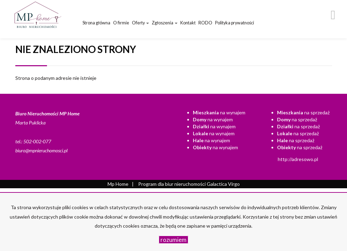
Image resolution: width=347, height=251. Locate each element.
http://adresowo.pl (298, 159)
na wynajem (219, 112)
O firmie (121, 22)
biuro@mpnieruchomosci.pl (41, 150)
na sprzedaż (303, 112)
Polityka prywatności (234, 22)
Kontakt (188, 22)
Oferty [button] (140, 22)
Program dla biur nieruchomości (172, 184)
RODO (205, 22)
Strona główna (96, 22)
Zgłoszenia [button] (165, 22)
